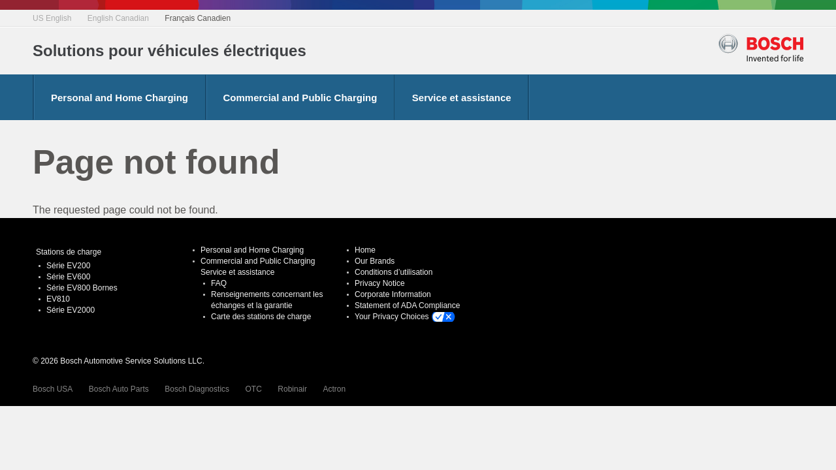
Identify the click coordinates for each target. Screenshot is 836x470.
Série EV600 (68, 276)
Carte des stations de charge (261, 316)
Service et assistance (461, 97)
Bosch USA (52, 389)
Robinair (292, 389)
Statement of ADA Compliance (407, 305)
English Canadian (118, 18)
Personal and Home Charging (119, 97)
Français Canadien (198, 18)
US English (52, 18)
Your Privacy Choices (392, 316)
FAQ (219, 283)
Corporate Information (393, 294)
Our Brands (374, 261)
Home (365, 250)
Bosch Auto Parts (119, 389)
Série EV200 (68, 265)
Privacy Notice (380, 283)
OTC (254, 389)
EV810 (58, 299)
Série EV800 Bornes (82, 287)
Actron (334, 389)
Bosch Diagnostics (197, 389)
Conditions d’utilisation (393, 272)
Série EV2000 (70, 310)
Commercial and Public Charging (300, 97)
